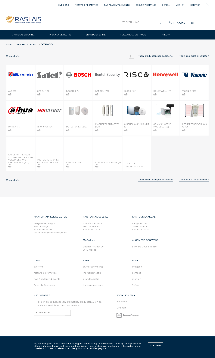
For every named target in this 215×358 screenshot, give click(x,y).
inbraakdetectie (92, 272)
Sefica (165, 5)
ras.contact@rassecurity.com (50, 232)
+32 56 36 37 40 (43, 229)
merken (179, 5)
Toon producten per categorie (155, 55)
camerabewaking (93, 266)
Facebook (121, 301)
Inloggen (179, 23)
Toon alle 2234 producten (194, 55)
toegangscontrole (93, 285)
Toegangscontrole (133, 34)
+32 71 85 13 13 (91, 229)
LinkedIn (121, 307)
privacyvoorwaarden (68, 305)
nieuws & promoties (86, 5)
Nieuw (166, 34)
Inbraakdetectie (60, 34)
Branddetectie (96, 34)
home (9, 44)
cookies (93, 348)
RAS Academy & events (117, 5)
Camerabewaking (23, 34)
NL (193, 23)
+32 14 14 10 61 (140, 229)
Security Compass (146, 5)
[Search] (139, 22)
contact (195, 5)
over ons (63, 5)
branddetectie (91, 279)
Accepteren (155, 345)
